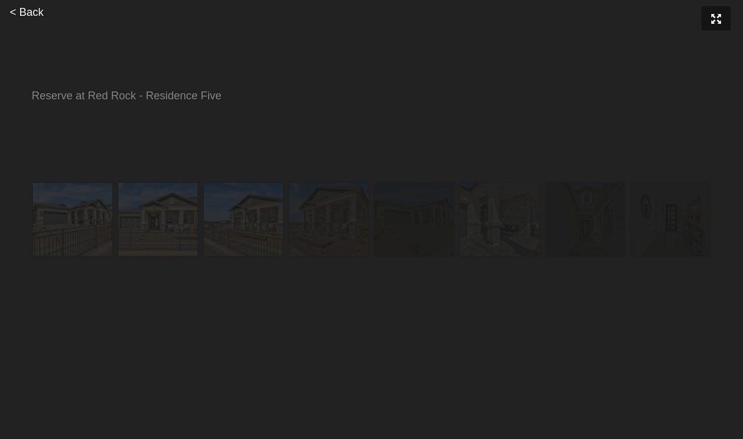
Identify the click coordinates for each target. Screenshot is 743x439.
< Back (27, 12)
